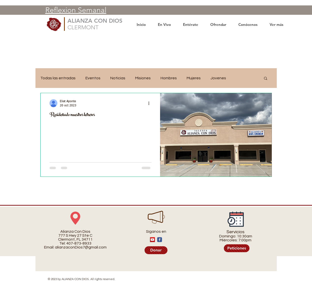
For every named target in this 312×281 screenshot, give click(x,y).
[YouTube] (152, 239)
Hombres (169, 78)
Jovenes (218, 78)
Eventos (92, 78)
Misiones (143, 78)
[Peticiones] (236, 248)
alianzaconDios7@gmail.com (81, 247)
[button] (265, 78)
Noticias (117, 78)
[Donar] (156, 250)
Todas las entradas (58, 78)
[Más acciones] (151, 103)
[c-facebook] (159, 239)
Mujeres (194, 78)
